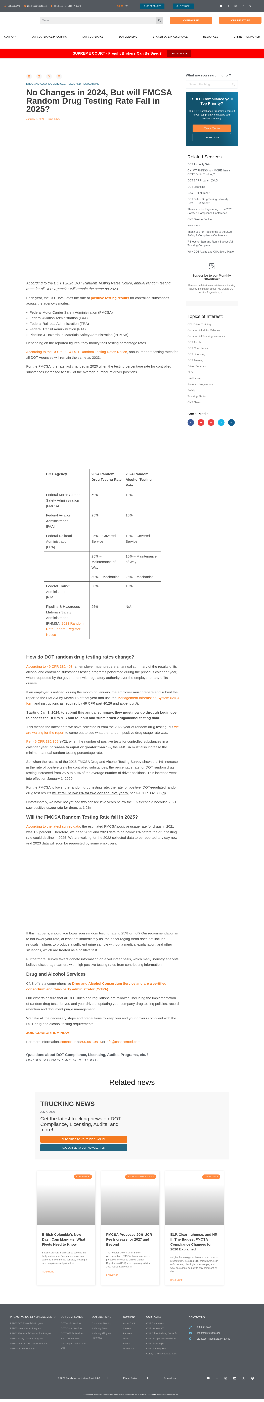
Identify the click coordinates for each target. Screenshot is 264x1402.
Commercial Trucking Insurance (206, 336)
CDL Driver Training (199, 324)
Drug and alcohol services (45, 83)
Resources (210, 36)
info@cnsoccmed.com (123, 1042)
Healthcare (194, 378)
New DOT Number (198, 193)
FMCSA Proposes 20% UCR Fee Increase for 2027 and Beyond (129, 1239)
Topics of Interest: (205, 316)
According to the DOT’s (45, 352)
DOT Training (195, 360)
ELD (190, 372)
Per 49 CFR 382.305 (42, 741)
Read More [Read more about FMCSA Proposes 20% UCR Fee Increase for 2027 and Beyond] (112, 1275)
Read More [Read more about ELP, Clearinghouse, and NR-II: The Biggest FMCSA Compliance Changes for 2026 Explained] (176, 1280)
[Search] (159, 20)
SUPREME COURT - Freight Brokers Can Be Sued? (117, 53)
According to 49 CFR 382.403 (49, 666)
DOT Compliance (93, 36)
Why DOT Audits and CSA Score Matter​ (211, 251)
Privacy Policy (130, 1378)
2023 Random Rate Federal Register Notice (64, 628)
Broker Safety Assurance (170, 36)
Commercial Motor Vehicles (204, 330)
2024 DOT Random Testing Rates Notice (95, 352)
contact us (68, 1042)
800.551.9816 (91, 1042)
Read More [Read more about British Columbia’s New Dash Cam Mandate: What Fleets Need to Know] (48, 1272)
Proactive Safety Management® (33, 1316)
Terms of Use (170, 1378)
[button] (29, 76)
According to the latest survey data (53, 826)
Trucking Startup (197, 396)
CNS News (194, 402)
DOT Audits (194, 342)
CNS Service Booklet (200, 219)
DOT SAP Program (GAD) (203, 180)
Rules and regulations (83, 83)
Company (10, 36)
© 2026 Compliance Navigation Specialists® (79, 1378)
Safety (191, 390)
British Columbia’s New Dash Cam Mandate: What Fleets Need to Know (63, 1239)
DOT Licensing (128, 36)
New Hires (194, 225)
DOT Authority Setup (200, 164)
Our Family (153, 1316)
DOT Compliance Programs (49, 36)
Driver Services (197, 366)
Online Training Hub (247, 36)
